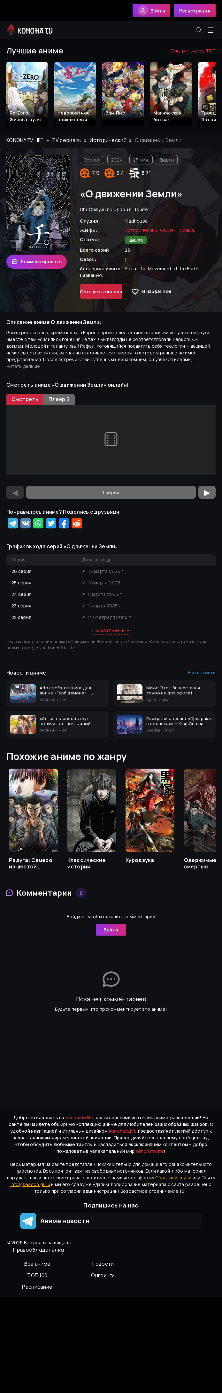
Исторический (108, 140)
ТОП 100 (37, 1275)
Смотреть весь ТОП (193, 51)
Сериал (92, 160)
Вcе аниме (37, 1263)
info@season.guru (30, 1184)
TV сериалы (67, 140)
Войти (110, 930)
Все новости (202, 672)
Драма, (187, 230)
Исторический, (142, 230)
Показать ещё (111, 630)
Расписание (37, 1286)
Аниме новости (54, 1221)
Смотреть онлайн (101, 292)
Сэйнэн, (169, 230)
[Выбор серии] (111, 492)
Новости (103, 1263)
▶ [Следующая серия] (207, 492)
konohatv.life (25, 140)
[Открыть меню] (210, 30)
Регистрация (195, 11)
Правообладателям (38, 1249)
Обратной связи (173, 1178)
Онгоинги (103, 1275)
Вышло (166, 160)
